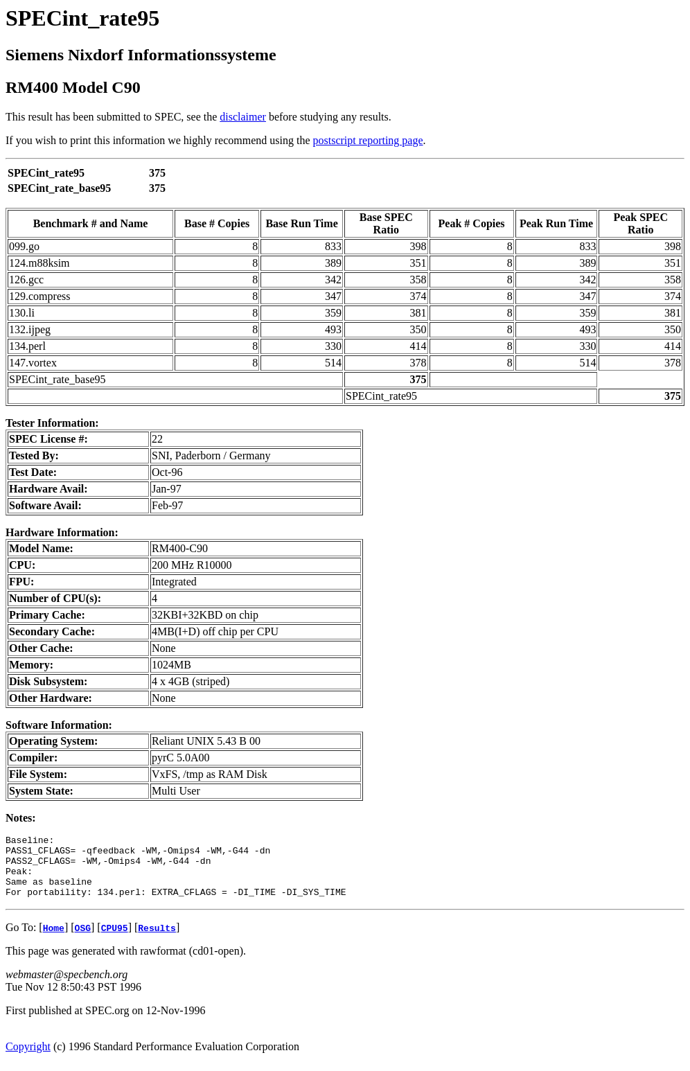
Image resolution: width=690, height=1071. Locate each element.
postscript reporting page (368, 140)
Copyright (28, 1059)
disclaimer (243, 117)
